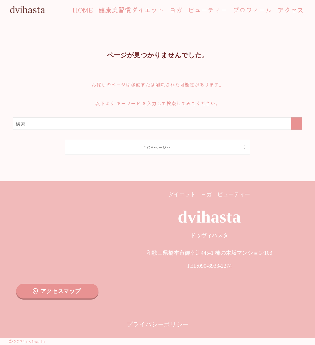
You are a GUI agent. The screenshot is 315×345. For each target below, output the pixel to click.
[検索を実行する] (296, 123)
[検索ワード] (157, 123)
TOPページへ (157, 147)
